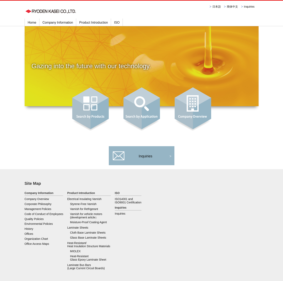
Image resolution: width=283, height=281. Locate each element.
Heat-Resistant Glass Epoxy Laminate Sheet (136, 215)
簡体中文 (232, 6)
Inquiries (249, 6)
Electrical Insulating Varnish (84, 200)
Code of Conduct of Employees (44, 214)
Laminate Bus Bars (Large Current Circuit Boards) (133, 224)
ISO (117, 22)
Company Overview (37, 199)
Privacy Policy (32, 264)
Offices (29, 233)
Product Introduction (93, 22)
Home (32, 22)
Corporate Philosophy (38, 204)
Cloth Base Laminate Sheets (87, 234)
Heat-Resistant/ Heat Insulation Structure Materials (136, 202)
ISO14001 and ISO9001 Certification (175, 202)
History (29, 228)
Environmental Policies (39, 223)
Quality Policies (34, 219)
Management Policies (38, 209)
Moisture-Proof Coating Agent (88, 223)
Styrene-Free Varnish (83, 205)
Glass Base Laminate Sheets (88, 239)
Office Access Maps (37, 243)
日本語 (216, 6)
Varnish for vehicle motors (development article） (86, 217)
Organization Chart (36, 238)
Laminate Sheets (77, 229)
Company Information (57, 22)
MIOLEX (123, 208)
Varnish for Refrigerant (84, 210)
